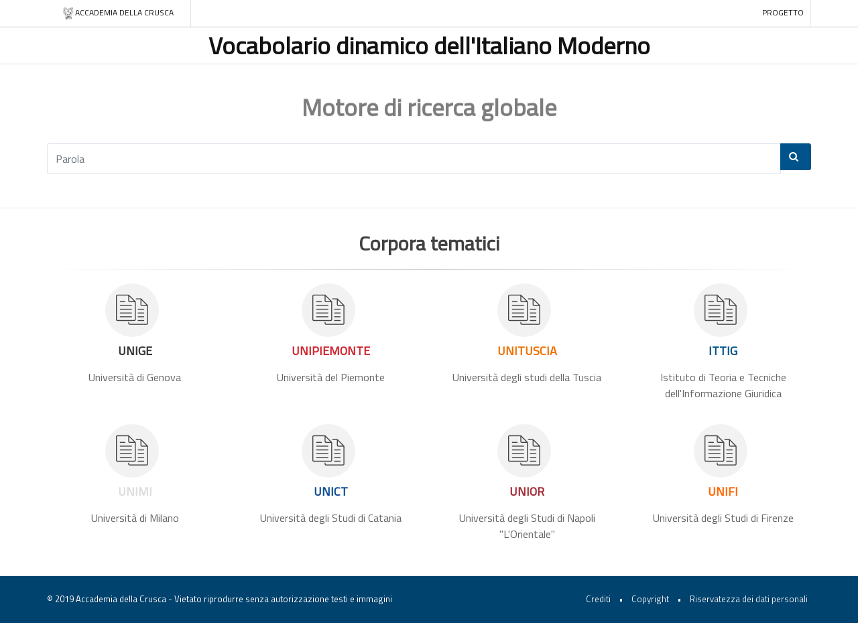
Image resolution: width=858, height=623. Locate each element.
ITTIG (723, 351)
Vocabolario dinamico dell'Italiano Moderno (429, 45)
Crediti (598, 599)
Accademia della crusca (118, 13)
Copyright (650, 599)
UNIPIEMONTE (331, 351)
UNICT (331, 491)
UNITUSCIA (527, 351)
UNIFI (723, 491)
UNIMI (135, 491)
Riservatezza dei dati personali (749, 599)
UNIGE (135, 351)
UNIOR (526, 491)
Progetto (783, 12)
